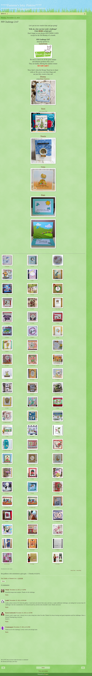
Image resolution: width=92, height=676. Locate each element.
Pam (43, 195)
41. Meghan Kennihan (32, 450)
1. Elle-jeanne (7, 266)
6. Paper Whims (57, 280)
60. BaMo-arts (57, 535)
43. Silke (6, 464)
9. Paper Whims (57, 294)
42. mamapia (57, 450)
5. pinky (32, 280)
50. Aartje (32, 493)
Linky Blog (79, 570)
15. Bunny (57, 323)
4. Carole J (7, 280)
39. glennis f (57, 436)
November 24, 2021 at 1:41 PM (24, 613)
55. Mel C (7, 521)
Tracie (43, 136)
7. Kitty (7, 294)
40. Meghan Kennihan (7, 450)
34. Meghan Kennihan (7, 422)
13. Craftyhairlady (7, 323)
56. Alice (32, 521)
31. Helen (7, 408)
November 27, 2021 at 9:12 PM (22, 627)
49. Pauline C (7, 493)
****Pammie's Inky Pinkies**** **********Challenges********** (23, 7)
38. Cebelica (32, 436)
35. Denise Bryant (32, 422)
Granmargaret (9, 627)
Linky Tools (73, 570)
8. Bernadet (32, 294)
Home (43, 667)
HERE (41, 31)
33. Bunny (57, 408)
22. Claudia (7, 365)
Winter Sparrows (45, 79)
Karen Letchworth (10, 613)
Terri (43, 109)
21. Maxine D (57, 351)
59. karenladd (32, 535)
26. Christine (32, 379)
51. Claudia (57, 493)
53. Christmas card (32, 507)
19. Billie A (7, 351)
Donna (43, 76)
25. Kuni (6, 379)
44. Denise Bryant (32, 464)
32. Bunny (32, 408)
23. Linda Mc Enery (32, 365)
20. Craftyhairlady (32, 351)
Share (3, 581)
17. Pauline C (32, 337)
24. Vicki (57, 365)
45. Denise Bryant (57, 464)
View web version (43, 671)
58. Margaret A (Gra (7, 535)
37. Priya (6, 436)
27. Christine (57, 379)
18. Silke (57, 337)
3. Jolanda (57, 266)
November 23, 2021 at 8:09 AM (18, 600)
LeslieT (7, 600)
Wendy (7, 589)
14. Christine (32, 323)
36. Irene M (57, 422)
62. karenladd (32, 549)
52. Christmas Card (7, 507)
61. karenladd (7, 549)
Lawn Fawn (43, 44)
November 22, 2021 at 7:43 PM (18, 589)
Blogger (46, 674)
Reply (6, 595)
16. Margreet (7, 337)
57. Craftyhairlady (57, 521)
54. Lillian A (57, 507)
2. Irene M (32, 266)
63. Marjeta (57, 549)
